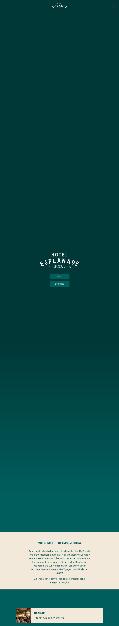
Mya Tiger (63, 569)
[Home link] (59, 5)
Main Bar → (40, 613)
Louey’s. (59, 572)
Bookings (59, 284)
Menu (59, 276)
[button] (114, 7)
